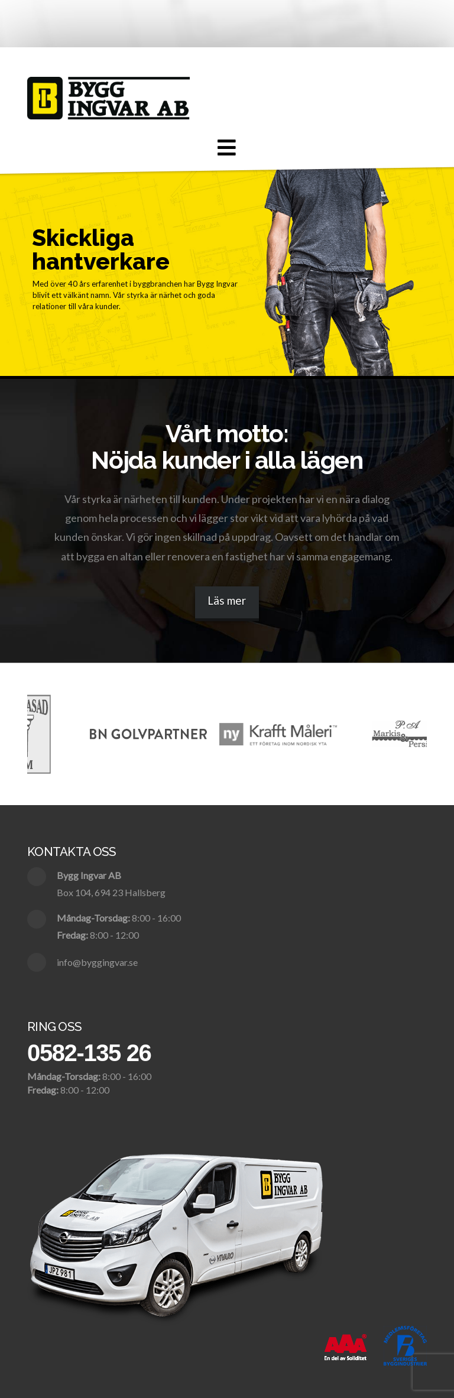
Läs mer (226, 600)
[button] (227, 147)
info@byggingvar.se (97, 962)
